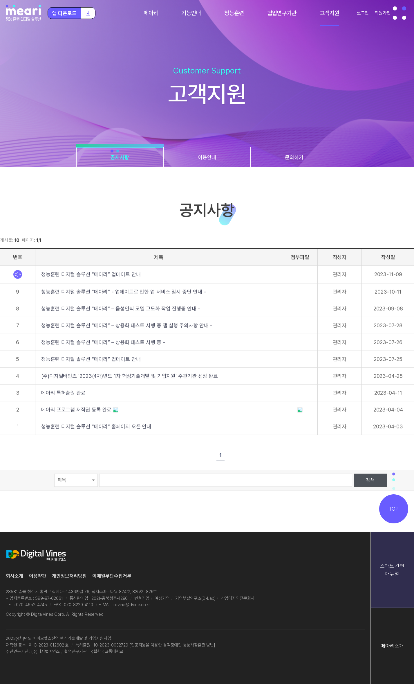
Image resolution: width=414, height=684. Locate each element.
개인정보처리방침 (69, 576)
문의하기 (294, 157)
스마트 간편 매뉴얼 (392, 570)
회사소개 (14, 576)
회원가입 (383, 13)
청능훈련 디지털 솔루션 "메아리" (24, 13)
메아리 (151, 13)
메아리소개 (392, 646)
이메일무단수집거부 (111, 576)
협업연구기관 (282, 13)
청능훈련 (234, 13)
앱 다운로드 (73, 13)
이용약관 (37, 576)
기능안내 (191, 13)
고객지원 (329, 13)
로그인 (363, 13)
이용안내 (207, 157)
